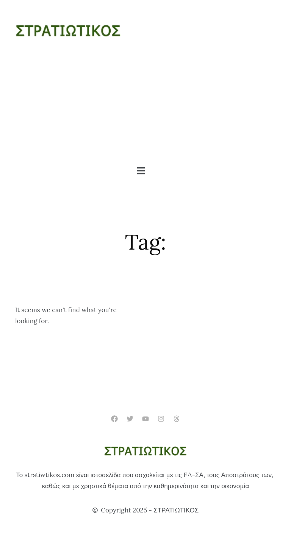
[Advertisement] (145, 109)
